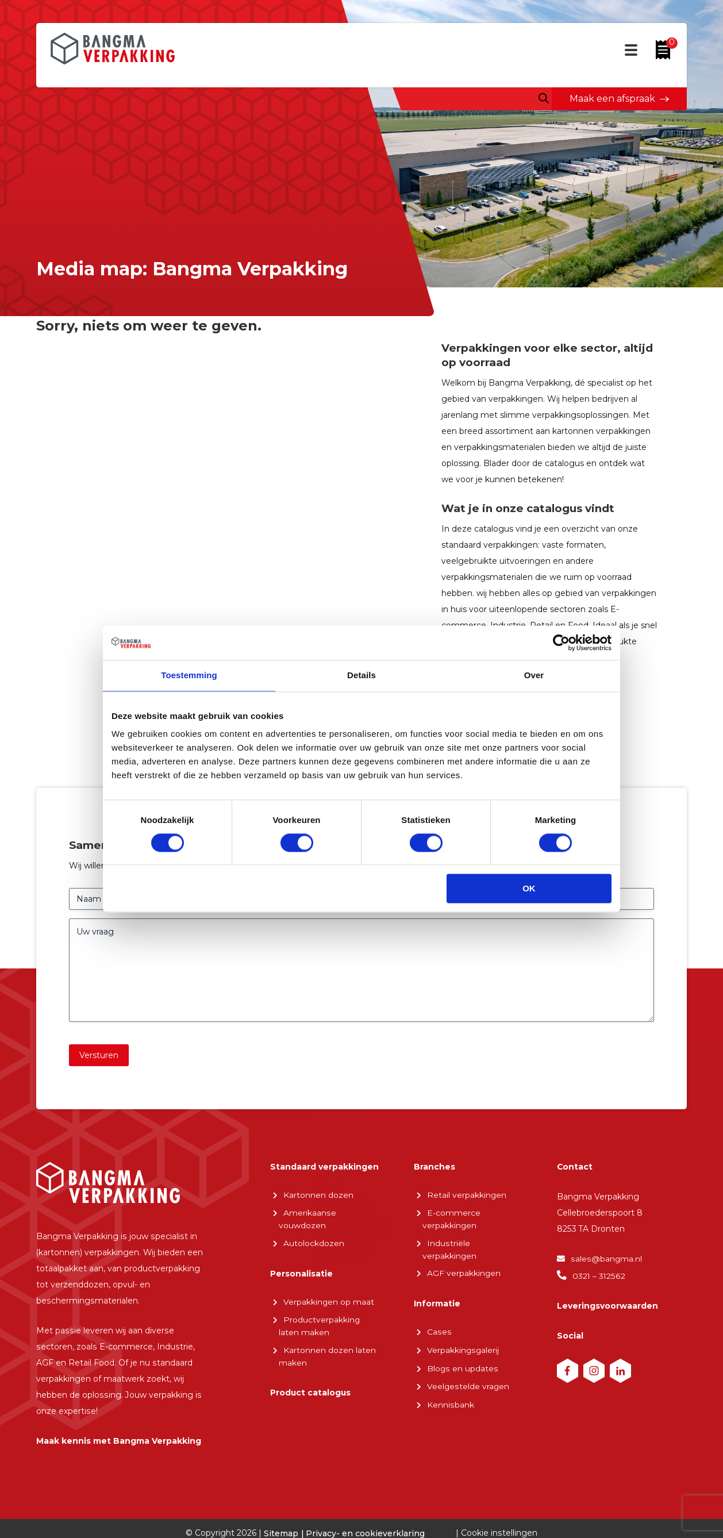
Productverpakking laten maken (319, 1326)
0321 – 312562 (598, 1278)
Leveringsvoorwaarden (607, 1308)
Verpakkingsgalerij (463, 1350)
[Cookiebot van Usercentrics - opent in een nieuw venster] (561, 642)
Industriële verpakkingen (449, 1250)
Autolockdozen (313, 1244)
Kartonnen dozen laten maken (327, 1356)
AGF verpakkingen (464, 1274)
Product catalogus (311, 1392)
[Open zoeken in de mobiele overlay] (543, 98)
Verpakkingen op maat (329, 1302)
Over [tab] (534, 675)
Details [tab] (361, 675)
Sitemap (281, 1522)
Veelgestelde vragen (468, 1386)
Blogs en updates (462, 1368)
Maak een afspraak (612, 98)
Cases (439, 1332)
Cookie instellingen (499, 1521)
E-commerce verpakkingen (451, 1220)
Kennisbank (450, 1403)
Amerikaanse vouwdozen (307, 1220)
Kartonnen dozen (318, 1196)
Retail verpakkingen (467, 1196)
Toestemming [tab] (189, 675)
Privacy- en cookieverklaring (365, 1522)
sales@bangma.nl (606, 1261)
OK (529, 889)
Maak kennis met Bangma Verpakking (118, 1428)
